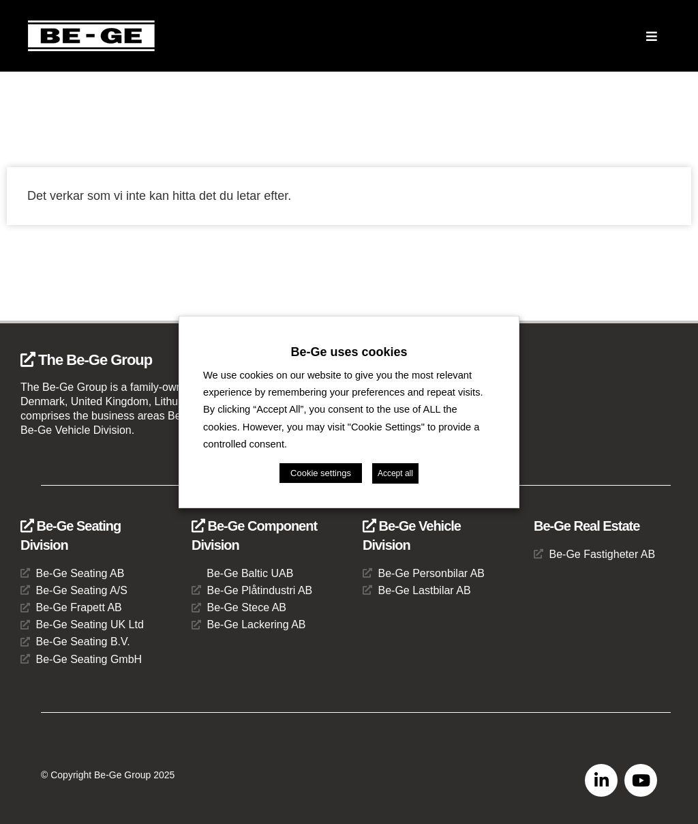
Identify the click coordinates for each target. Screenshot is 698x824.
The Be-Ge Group (86, 359)
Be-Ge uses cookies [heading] (348, 352)
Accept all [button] (395, 473)
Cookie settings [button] (320, 473)
